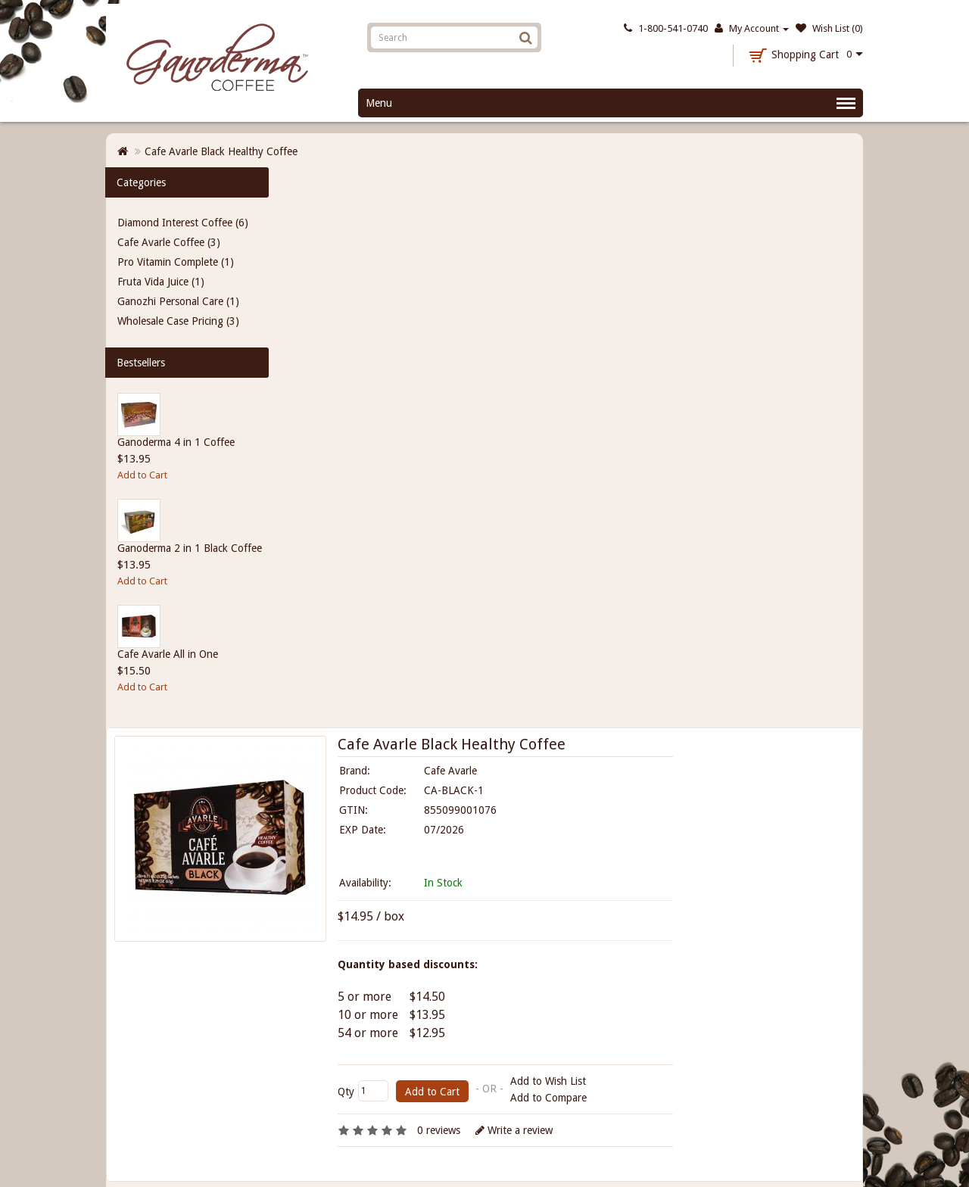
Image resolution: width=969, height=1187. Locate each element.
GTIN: (353, 810)
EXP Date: (362, 830)
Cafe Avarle (450, 771)
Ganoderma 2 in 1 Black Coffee (189, 548)
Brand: (354, 771)
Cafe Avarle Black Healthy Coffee (221, 151)
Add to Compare (548, 1098)
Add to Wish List (548, 1081)
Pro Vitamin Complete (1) (175, 262)
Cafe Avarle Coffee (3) (168, 242)
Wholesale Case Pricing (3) (178, 321)
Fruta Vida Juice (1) (160, 282)
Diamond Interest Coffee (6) (182, 223)
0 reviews (438, 1130)
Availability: (365, 883)
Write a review (514, 1130)
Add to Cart (142, 475)
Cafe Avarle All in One (167, 654)
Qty (346, 1092)
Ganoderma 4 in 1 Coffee (176, 442)
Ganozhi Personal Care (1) (178, 301)
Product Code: (373, 790)
